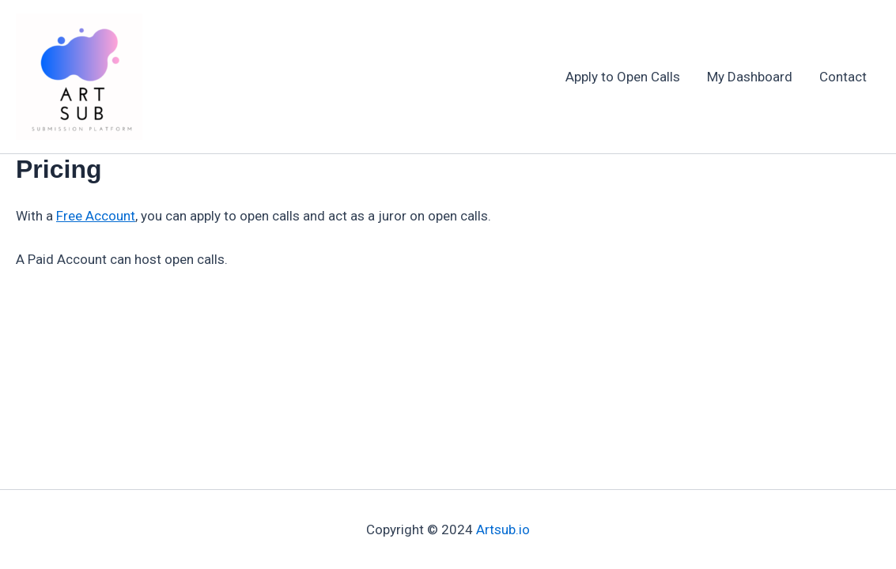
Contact (843, 77)
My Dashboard (749, 77)
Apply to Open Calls (622, 77)
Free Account (95, 216)
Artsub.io (503, 529)
